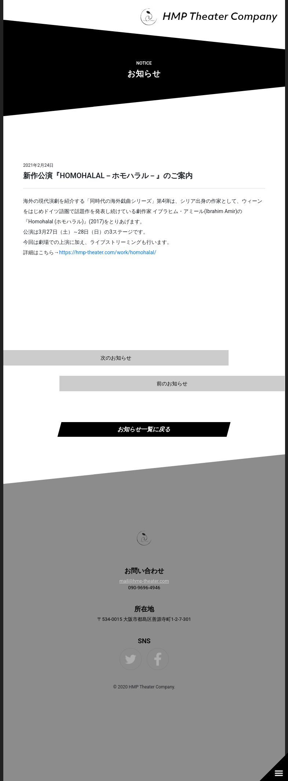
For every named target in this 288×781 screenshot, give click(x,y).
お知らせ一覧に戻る (143, 429)
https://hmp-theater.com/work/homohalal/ (107, 252)
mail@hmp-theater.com (144, 581)
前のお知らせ (172, 383)
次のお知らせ (116, 358)
